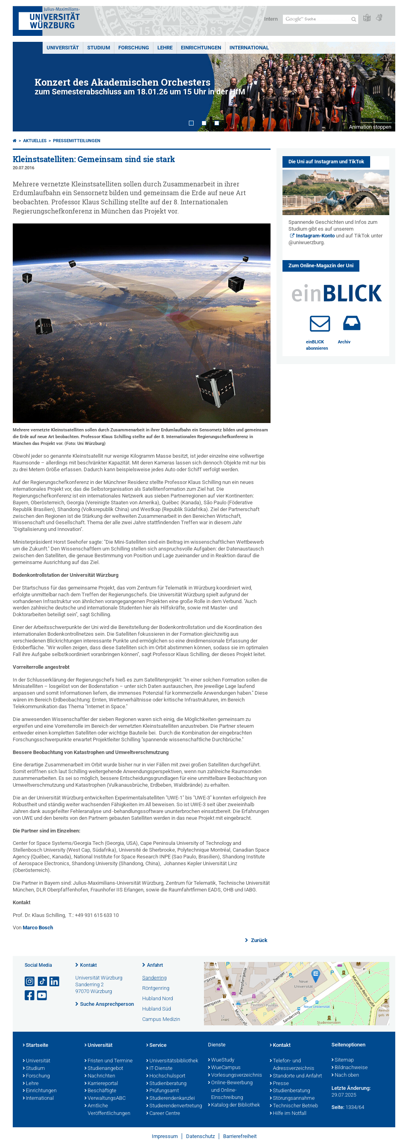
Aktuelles (35, 140)
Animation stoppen (370, 127)
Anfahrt (155, 965)
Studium (98, 48)
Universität (63, 48)
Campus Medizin (161, 1019)
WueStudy (221, 1060)
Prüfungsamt (162, 1091)
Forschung (133, 48)
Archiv (344, 342)
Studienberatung (166, 1083)
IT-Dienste (159, 1068)
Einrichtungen (201, 48)
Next (381, 86)
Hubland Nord (157, 998)
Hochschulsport (165, 1076)
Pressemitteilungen (76, 140)
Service (156, 1045)
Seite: (338, 1107)
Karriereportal (101, 1083)
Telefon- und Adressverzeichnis (292, 1065)
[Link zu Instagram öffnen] (30, 982)
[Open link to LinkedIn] (55, 982)
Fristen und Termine (108, 1061)
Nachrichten (99, 1076)
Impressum (165, 1136)
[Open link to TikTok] (42, 982)
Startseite (35, 1045)
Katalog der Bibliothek (234, 1105)
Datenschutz (200, 1136)
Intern (271, 19)
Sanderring (154, 978)
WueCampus (224, 1068)
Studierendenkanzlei (170, 1098)
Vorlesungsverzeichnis (235, 1075)
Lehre (165, 48)
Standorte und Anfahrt (296, 1076)
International (249, 48)
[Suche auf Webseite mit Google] (320, 19)
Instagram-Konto (315, 236)
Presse (279, 1083)
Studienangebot (103, 1068)
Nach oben (345, 1075)
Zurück (258, 940)
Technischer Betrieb (294, 1106)
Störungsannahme (292, 1098)
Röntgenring (155, 988)
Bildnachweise (350, 1068)
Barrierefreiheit (240, 1136)
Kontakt (88, 965)
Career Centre (163, 1113)
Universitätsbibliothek (172, 1061)
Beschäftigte (100, 1091)
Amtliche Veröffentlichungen (107, 1110)
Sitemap (343, 1060)
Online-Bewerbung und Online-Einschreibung (230, 1090)
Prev (27, 86)
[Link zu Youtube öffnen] (42, 996)
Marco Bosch (38, 928)
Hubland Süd (156, 1009)
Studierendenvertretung (173, 1106)
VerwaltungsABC (105, 1098)
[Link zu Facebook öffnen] (30, 996)
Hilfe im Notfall (288, 1113)
